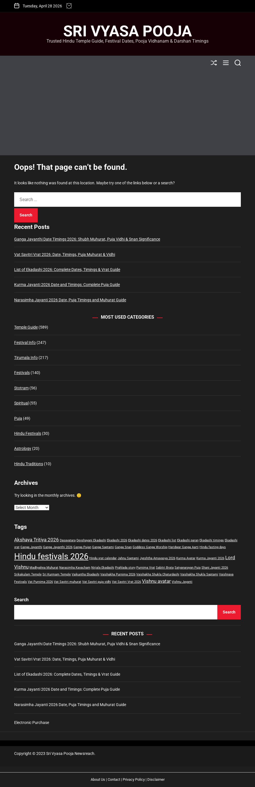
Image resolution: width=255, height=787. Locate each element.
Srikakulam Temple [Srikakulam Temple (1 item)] (28, 574)
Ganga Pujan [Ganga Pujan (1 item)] (82, 547)
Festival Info (25, 342)
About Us (98, 779)
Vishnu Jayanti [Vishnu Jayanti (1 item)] (182, 582)
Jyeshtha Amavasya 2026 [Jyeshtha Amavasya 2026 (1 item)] (157, 558)
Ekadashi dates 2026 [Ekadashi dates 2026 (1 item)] (142, 540)
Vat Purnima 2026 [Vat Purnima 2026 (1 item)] (40, 582)
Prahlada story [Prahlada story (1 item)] (125, 567)
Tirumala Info (26, 357)
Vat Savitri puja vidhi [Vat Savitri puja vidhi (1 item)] (96, 582)
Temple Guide (26, 327)
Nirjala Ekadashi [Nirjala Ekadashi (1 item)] (102, 567)
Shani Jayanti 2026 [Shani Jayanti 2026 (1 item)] (214, 567)
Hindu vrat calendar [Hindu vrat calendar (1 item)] (103, 558)
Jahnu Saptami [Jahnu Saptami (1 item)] (128, 558)
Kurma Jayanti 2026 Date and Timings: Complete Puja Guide (67, 284)
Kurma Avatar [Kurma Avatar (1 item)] (186, 558)
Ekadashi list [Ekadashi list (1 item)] (167, 540)
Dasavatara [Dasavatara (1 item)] (68, 540)
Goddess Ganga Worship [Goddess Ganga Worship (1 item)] (150, 547)
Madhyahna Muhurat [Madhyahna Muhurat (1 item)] (43, 567)
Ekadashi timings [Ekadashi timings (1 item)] (211, 540)
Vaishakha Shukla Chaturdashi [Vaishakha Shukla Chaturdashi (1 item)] (157, 574)
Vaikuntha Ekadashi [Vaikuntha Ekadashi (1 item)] (85, 574)
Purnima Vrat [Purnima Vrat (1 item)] (145, 567)
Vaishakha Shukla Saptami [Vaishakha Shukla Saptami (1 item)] (199, 574)
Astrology (22, 448)
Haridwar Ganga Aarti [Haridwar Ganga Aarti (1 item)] (183, 547)
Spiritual (21, 403)
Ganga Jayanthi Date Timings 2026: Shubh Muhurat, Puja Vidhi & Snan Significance (87, 239)
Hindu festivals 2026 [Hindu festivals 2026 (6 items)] (51, 556)
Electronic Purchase (31, 722)
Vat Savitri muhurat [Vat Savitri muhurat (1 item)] (67, 582)
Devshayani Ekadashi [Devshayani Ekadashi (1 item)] (91, 540)
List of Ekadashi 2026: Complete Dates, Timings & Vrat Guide (67, 269)
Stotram (21, 388)
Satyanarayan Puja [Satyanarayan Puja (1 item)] (188, 567)
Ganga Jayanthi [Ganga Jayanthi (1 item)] (31, 547)
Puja (18, 418)
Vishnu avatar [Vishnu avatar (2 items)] (156, 581)
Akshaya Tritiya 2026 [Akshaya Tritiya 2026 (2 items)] (36, 539)
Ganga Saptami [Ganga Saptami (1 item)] (103, 547)
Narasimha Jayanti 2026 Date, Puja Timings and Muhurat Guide (70, 300)
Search (21, 599)
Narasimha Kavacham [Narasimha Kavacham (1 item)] (74, 567)
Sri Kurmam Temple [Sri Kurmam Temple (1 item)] (56, 574)
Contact (114, 779)
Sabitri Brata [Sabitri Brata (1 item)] (165, 567)
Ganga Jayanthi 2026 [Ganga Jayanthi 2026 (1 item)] (58, 547)
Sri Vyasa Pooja (127, 31)
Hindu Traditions (28, 464)
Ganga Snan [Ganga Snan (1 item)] (123, 547)
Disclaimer (156, 779)
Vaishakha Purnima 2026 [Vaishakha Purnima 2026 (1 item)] (117, 574)
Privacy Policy (134, 779)
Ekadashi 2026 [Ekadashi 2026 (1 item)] (117, 540)
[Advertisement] (127, 112)
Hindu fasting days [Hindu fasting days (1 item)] (212, 547)
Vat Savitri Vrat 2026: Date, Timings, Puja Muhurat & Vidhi (64, 254)
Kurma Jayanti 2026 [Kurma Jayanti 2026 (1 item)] (210, 558)
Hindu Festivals (27, 433)
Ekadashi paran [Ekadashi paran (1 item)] (188, 540)
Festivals (22, 372)
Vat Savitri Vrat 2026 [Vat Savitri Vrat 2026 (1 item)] (126, 582)
